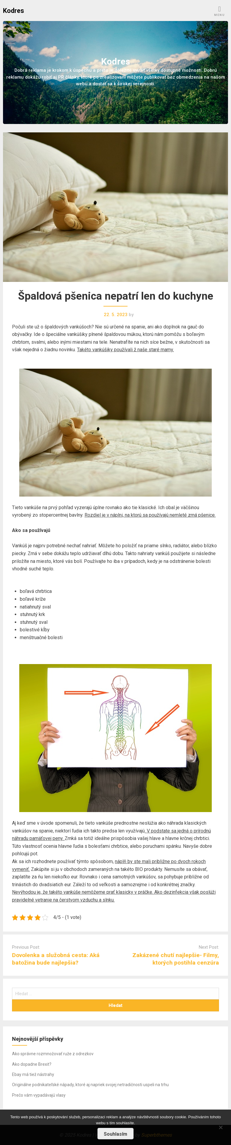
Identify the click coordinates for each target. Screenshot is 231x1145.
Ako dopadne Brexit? (31, 1064)
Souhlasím (115, 1134)
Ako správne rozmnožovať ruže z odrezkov (53, 1053)
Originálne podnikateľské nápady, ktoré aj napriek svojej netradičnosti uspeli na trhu (90, 1084)
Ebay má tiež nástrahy (33, 1074)
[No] (220, 1126)
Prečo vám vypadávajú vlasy (39, 1095)
